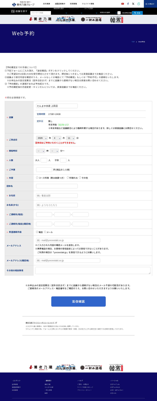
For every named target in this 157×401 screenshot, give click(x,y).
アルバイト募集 (88, 3)
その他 (83, 177)
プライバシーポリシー (84, 391)
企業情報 (15, 385)
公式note (113, 394)
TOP (133, 42)
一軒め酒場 (48, 391)
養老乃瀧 (47, 385)
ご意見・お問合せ (83, 385)
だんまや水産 (49, 388)
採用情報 (73, 3)
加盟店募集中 (60, 3)
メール (48, 232)
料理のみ (72, 177)
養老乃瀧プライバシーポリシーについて (40, 323)
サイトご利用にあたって (85, 388)
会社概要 (46, 3)
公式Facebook (115, 388)
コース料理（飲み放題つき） (51, 177)
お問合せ (151, 4)
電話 (39, 232)
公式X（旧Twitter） (117, 391)
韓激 (46, 394)
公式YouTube (115, 385)
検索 (137, 13)
